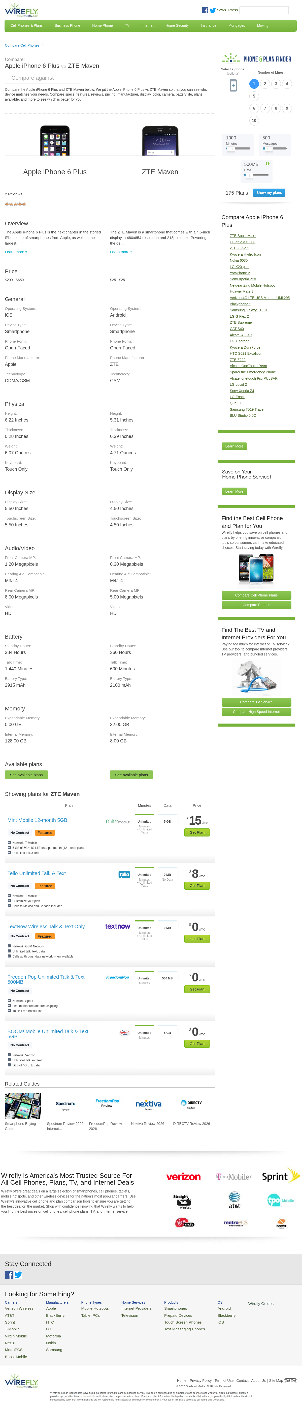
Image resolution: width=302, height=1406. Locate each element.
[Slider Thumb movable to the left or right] (231, 120)
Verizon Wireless (17, 1308)
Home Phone (102, 25)
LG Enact (237, 367)
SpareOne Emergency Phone (253, 342)
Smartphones (161, 1308)
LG (44, 1326)
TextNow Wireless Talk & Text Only (46, 926)
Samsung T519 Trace (247, 379)
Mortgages (236, 25)
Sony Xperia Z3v (243, 249)
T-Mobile (11, 1326)
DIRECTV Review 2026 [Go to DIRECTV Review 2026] (191, 1124)
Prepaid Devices (164, 1314)
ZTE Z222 (238, 330)
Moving (263, 25)
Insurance (208, 25)
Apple (46, 1308)
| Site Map (275, 1374)
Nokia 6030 (239, 231)
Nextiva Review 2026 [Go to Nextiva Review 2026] (147, 1124)
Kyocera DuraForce (245, 317)
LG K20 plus (239, 237)
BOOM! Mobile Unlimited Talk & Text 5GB (48, 1034)
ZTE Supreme (241, 293)
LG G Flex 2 (239, 286)
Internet (147, 25)
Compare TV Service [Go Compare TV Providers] (256, 672)
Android (204, 1308)
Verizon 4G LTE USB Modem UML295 (260, 268)
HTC (45, 1320)
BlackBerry (50, 1314)
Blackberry (206, 1314)
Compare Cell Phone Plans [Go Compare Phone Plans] (256, 565)
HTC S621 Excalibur (246, 324)
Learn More (234, 416)
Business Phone (67, 25)
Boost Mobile (14, 1351)
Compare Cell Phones (22, 45)
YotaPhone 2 (240, 243)
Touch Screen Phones (168, 1320)
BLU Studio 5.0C (243, 386)
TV (127, 25)
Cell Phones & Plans (27, 25)
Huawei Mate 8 (241, 262)
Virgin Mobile (14, 1332)
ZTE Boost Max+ (243, 206)
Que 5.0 (236, 373)
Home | (182, 1374)
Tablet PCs (85, 1314)
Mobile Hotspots (88, 1308)
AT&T (9, 1314)
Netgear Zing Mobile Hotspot (252, 255)
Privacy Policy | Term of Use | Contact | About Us (228, 1374)
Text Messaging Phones (169, 1326)
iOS (202, 1320)
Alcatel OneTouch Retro (248, 336)
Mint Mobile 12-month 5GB (38, 820)
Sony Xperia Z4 (242, 361)
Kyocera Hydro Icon (245, 224)
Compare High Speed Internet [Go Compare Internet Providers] (256, 682)
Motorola (48, 1332)
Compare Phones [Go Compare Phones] (256, 575)
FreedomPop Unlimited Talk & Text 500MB (46, 979)
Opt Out (290, 1374)
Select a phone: (233, 71)
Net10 (9, 1338)
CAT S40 (237, 299)
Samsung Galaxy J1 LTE (249, 280)
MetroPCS (12, 1344)
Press (233, 10)
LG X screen (240, 311)
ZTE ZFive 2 (239, 218)
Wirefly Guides (238, 1303)
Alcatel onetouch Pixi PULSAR (254, 348)
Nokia (46, 1338)
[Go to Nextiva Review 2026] (149, 1106)
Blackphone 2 (240, 274)
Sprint (9, 1320)
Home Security (177, 25)
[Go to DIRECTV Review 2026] (191, 1106)
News (221, 10)
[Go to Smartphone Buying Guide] (23, 1106)
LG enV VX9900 (242, 212)
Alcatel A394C (241, 305)
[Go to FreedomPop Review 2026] (107, 1106)
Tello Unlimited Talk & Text (37, 873)
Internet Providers (126, 1308)
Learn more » (16, 252)
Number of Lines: (271, 72)
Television (120, 1314)
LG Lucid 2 (238, 355)
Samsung (49, 1344)
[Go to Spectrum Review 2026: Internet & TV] (65, 1106)
